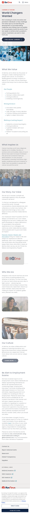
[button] (19, 2)
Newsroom (5, 453)
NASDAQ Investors (8, 471)
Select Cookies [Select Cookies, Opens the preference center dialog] (15, 507)
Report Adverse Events (9, 450)
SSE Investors (6, 477)
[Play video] (15, 180)
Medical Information (8, 481)
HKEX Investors (6, 474)
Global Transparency (9, 457)
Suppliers (5, 460)
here (9, 425)
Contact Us (5, 446)
